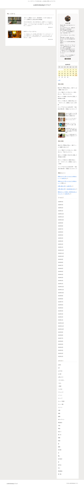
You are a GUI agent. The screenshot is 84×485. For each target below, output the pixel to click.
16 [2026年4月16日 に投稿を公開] (67, 73)
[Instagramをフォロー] (67, 59)
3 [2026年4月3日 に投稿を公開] (70, 69)
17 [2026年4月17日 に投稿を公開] (70, 73)
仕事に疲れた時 (61, 186)
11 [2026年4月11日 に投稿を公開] (73, 71)
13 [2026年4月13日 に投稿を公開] (59, 73)
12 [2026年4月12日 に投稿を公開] (76, 71)
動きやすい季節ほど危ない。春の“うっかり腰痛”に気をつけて (67, 88)
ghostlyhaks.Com (71, 189)
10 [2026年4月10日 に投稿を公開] (70, 71)
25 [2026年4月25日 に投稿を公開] (73, 75)
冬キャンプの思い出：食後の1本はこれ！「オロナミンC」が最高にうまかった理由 (67, 102)
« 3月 (59, 80)
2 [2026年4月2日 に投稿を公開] (67, 69)
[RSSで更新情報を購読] (70, 59)
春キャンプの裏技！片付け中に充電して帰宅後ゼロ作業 (67, 97)
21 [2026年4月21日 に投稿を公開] (62, 75)
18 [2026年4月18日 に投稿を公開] (73, 73)
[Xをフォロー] (65, 59)
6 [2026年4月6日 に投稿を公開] (59, 71)
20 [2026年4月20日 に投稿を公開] (59, 75)
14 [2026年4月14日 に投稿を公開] (62, 73)
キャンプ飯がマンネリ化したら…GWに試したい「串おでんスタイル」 (67, 93)
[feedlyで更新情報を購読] (68, 59)
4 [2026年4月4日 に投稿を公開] (73, 69)
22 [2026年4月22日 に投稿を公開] (64, 75)
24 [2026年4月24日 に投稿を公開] (70, 75)
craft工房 (67, 23)
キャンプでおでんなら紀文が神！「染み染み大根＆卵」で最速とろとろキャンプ (67, 108)
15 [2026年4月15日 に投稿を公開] (64, 73)
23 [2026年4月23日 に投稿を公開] (67, 75)
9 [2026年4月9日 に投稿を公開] (67, 71)
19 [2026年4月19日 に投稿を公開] (76, 73)
